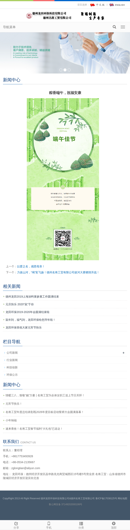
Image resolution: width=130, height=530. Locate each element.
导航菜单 (9, 27)
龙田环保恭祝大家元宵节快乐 (24, 327)
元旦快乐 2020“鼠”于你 (20, 304)
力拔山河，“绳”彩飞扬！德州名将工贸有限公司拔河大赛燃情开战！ (58, 272)
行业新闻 (12, 360)
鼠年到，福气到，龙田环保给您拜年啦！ (31, 319)
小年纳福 (11, 420)
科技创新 (12, 367)
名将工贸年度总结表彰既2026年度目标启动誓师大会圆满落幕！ (45, 412)
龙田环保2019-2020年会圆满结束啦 (27, 312)
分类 (81, 524)
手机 (49, 524)
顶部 (113, 524)
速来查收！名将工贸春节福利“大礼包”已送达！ (34, 428)
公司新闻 (12, 352)
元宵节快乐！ (14, 403)
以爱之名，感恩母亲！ (31, 266)
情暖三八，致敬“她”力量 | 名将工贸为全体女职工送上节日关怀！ (45, 395)
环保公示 (12, 374)
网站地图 (122, 498)
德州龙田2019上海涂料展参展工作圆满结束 (32, 296)
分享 (16, 524)
